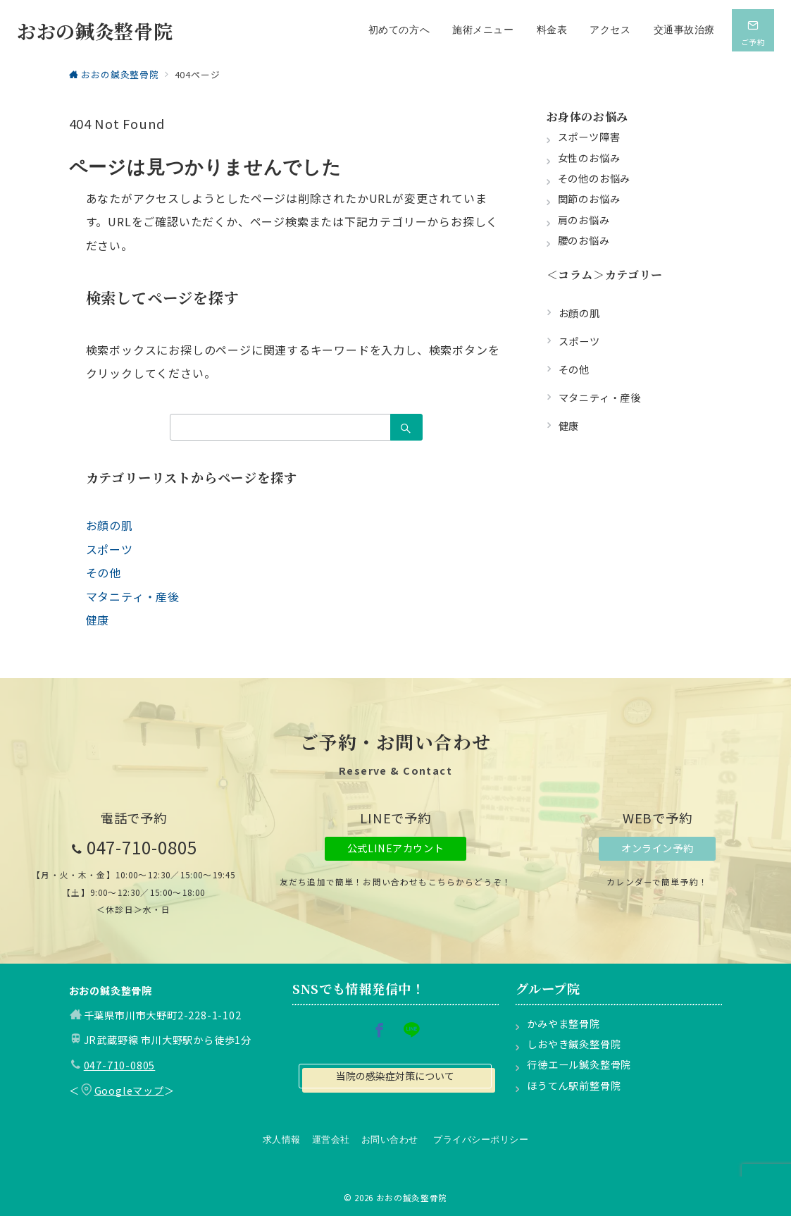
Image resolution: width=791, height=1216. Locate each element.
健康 (98, 619)
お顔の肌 (109, 525)
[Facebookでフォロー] (379, 1030)
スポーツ (109, 549)
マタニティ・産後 (133, 596)
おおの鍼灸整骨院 (95, 30)
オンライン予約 (657, 848)
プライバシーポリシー (480, 1139)
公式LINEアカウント (395, 848)
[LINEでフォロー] (412, 1030)
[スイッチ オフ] (753, 30)
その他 (103, 572)
